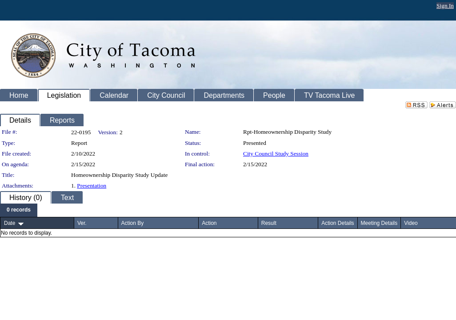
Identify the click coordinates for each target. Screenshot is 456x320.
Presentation (91, 185)
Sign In (445, 5)
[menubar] (18, 210)
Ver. (82, 223)
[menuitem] (18, 210)
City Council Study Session (275, 153)
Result (268, 223)
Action (209, 223)
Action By (132, 223)
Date (9, 223)
